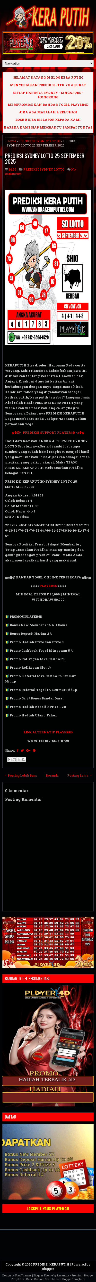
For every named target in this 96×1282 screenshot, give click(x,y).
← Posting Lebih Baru (20, 775)
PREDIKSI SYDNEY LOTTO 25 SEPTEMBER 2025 (44, 158)
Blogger (48, 1268)
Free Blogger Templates (70, 1279)
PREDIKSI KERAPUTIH (51, 1264)
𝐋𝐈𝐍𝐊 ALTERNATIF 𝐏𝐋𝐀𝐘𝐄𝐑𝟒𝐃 (48, 732)
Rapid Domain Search (40, 1279)
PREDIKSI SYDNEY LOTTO (39, 141)
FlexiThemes (23, 1275)
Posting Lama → (79, 775)
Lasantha (63, 1275)
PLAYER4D (48, 586)
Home (11, 141)
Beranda (52, 775)
